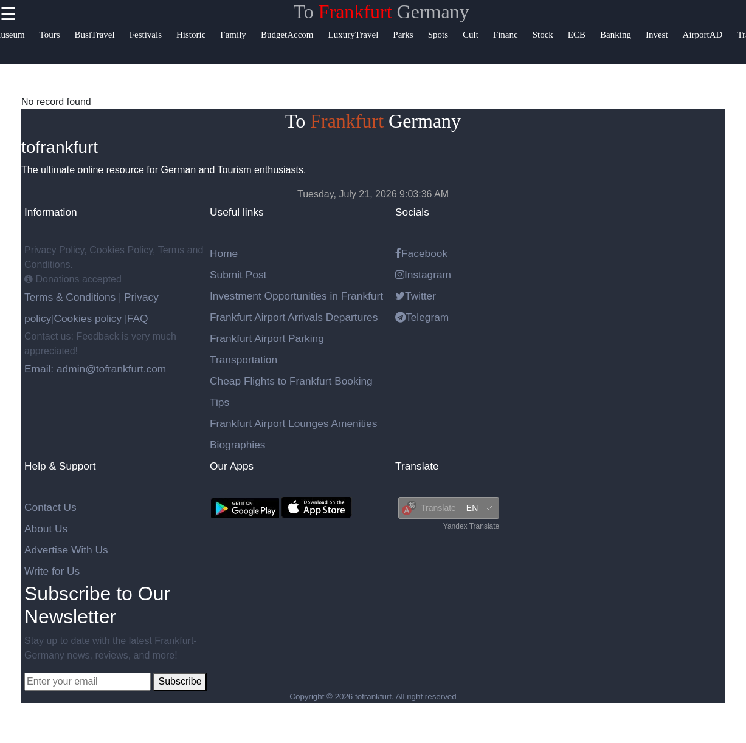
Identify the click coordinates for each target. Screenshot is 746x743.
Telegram (422, 317)
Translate (417, 466)
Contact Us (50, 507)
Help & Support (60, 466)
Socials (412, 212)
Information (50, 212)
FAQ (137, 318)
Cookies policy (88, 318)
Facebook (421, 253)
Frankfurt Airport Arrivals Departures (294, 317)
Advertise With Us (66, 550)
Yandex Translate (471, 526)
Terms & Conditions (71, 297)
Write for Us (52, 571)
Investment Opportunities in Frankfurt (296, 296)
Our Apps (232, 466)
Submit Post (238, 275)
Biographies (238, 445)
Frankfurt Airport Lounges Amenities (293, 423)
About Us (45, 528)
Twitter (415, 296)
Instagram (423, 275)
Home (224, 253)
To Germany (381, 11)
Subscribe (179, 681)
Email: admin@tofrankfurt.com (95, 369)
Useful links (237, 212)
